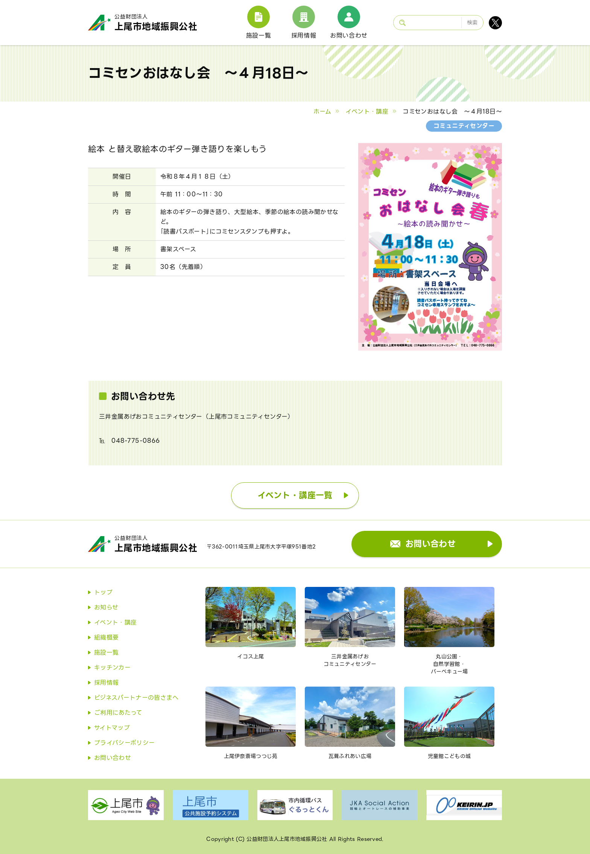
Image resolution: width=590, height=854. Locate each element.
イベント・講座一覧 (295, 495)
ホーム (322, 111)
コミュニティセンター (463, 126)
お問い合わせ (349, 35)
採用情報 (303, 35)
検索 (472, 22)
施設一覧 (258, 35)
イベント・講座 (366, 111)
